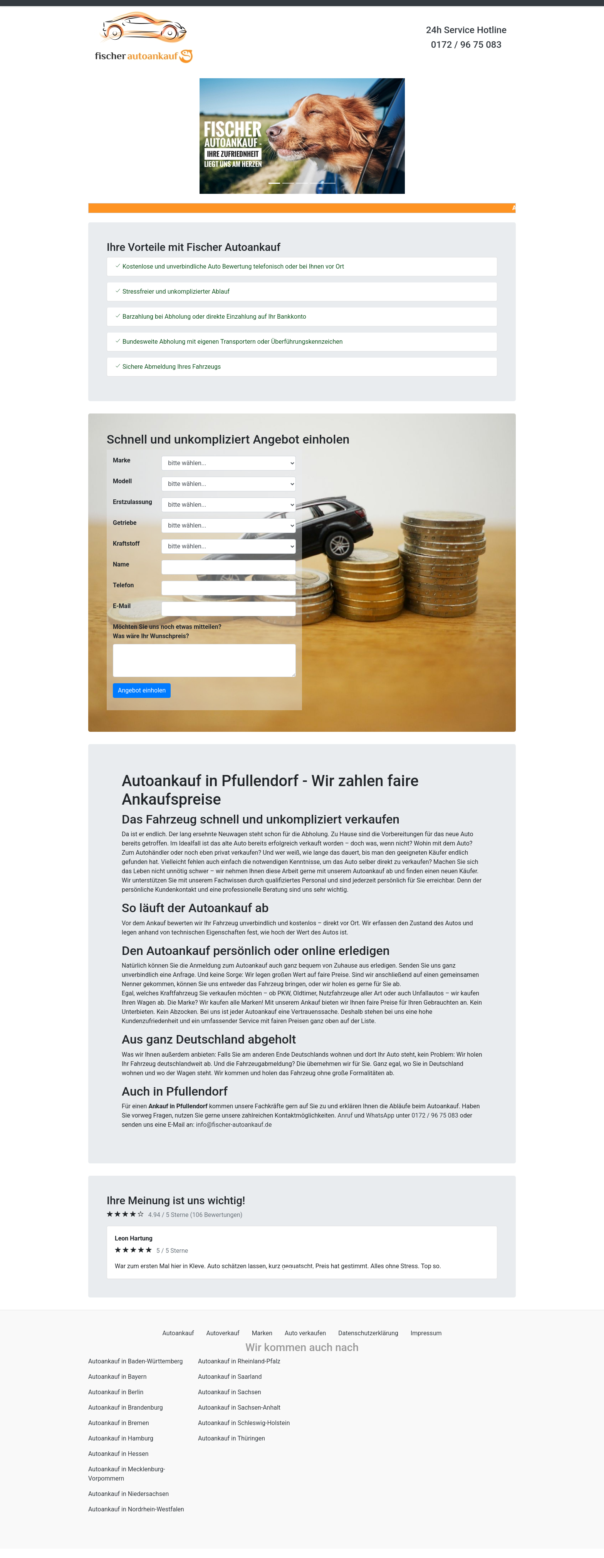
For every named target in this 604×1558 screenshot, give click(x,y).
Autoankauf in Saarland (230, 1376)
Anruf (344, 1115)
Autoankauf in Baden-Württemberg (135, 1361)
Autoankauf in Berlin (115, 1392)
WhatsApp (380, 1115)
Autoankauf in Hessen (118, 1453)
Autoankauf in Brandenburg (125, 1407)
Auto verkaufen (305, 1333)
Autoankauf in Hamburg (120, 1438)
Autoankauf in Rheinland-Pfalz (239, 1361)
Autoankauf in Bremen (118, 1423)
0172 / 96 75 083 (466, 44)
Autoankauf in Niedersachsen (128, 1493)
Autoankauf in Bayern (117, 1376)
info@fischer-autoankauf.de (234, 1124)
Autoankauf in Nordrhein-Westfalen (136, 1509)
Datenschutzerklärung (368, 1333)
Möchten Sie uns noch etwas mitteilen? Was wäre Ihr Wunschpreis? (167, 631)
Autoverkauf (223, 1333)
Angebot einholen (142, 690)
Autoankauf (178, 1333)
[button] (120, 136)
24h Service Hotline (466, 30)
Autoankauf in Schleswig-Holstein (244, 1423)
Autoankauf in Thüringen (231, 1438)
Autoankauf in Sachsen (229, 1392)
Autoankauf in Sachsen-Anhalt (239, 1407)
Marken (262, 1333)
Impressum (426, 1333)
